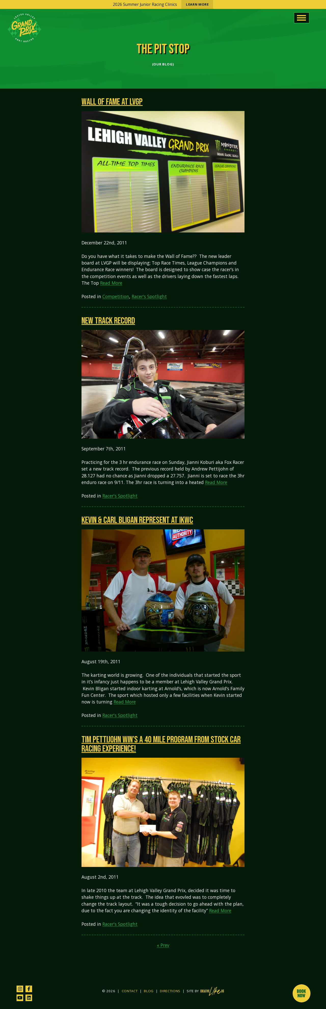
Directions (170, 991)
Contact (130, 991)
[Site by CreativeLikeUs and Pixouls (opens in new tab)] (212, 991)
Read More (111, 283)
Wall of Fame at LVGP (112, 101)
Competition (115, 296)
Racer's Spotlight (149, 296)
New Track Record (108, 320)
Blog (149, 991)
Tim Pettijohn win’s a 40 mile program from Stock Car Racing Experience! (161, 744)
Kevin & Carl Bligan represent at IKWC (137, 520)
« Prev (163, 945)
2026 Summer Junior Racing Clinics (163, 4)
